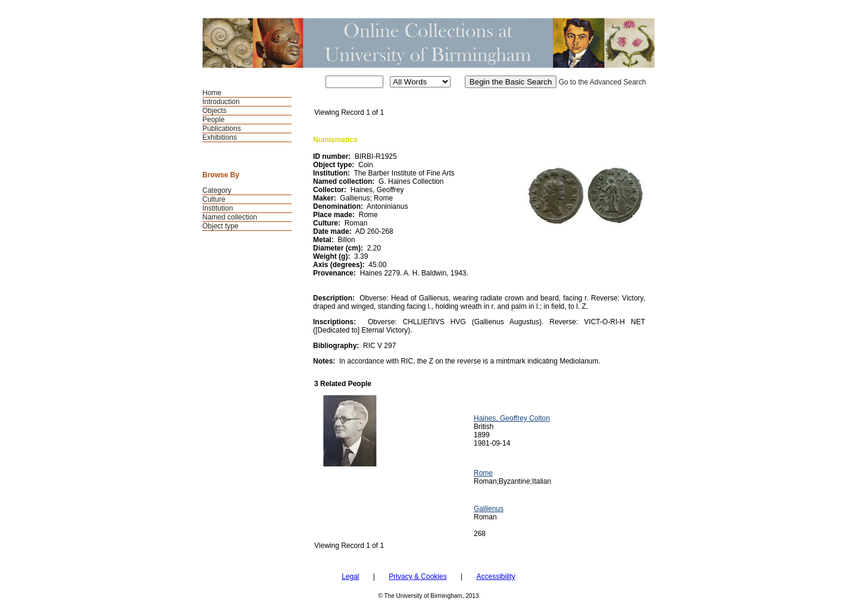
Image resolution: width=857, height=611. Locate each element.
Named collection (229, 217)
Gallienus (488, 509)
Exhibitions (219, 137)
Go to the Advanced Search (602, 82)
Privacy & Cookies (417, 576)
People (213, 119)
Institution (217, 208)
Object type (220, 226)
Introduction (221, 102)
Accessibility (495, 576)
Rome (483, 473)
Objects (214, 110)
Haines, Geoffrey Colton (512, 418)
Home (211, 93)
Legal (350, 576)
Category (217, 190)
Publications (221, 128)
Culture (214, 199)
